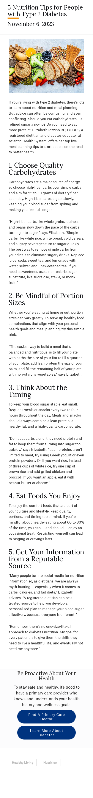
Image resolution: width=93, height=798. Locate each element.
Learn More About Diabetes (46, 732)
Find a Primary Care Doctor (46, 716)
